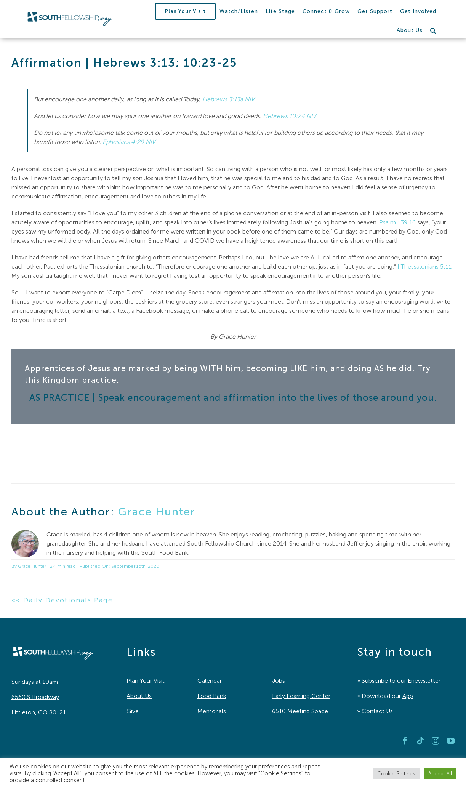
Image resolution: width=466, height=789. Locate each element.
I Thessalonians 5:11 (424, 266)
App (407, 695)
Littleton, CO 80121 (38, 712)
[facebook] (405, 741)
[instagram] (435, 741)
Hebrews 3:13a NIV (228, 99)
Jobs (278, 680)
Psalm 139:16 (397, 222)
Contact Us (377, 711)
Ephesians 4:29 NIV (128, 142)
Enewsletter (424, 680)
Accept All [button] (440, 773)
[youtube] (451, 741)
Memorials (211, 711)
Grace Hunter (156, 511)
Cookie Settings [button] (396, 773)
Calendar (209, 680)
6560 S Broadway (35, 697)
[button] (433, 30)
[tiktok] (420, 741)
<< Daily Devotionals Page (62, 600)
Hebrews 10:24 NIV (289, 116)
